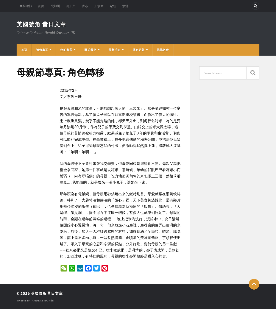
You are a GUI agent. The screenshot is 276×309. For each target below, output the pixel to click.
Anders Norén (43, 300)
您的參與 (66, 50)
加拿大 (98, 6)
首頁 (24, 50)
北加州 (55, 6)
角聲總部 (26, 6)
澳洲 (125, 6)
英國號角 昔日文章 (41, 24)
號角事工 (42, 50)
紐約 (41, 6)
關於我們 (90, 50)
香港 (85, 6)
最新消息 (115, 50)
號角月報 (139, 50)
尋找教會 (163, 50)
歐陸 (113, 6)
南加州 (70, 6)
